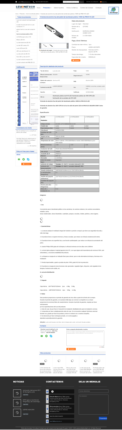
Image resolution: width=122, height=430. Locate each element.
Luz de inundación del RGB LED (24, 62)
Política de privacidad (26, 428)
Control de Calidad (86, 7)
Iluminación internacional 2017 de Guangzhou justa (32, 391)
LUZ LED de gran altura (22, 37)
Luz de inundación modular (23, 59)
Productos (46, 7)
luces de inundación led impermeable (25, 20)
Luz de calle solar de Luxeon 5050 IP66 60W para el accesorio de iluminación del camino (85, 370)
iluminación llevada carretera (83, 322)
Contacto (99, 7)
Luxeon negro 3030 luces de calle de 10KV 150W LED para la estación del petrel (59, 370)
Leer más (25, 394)
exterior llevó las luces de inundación (25, 29)
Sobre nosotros (59, 7)
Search (81, 2)
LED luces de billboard (22, 51)
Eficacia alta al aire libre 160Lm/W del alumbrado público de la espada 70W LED (71, 370)
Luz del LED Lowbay (21, 45)
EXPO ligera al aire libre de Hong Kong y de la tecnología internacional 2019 (31, 401)
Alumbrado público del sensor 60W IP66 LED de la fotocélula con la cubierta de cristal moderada (98, 371)
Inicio (38, 7)
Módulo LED (19, 39)
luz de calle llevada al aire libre (53, 322)
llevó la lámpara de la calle (68, 322)
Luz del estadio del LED (22, 42)
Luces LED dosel (20, 48)
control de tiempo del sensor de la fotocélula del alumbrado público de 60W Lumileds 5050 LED (45, 371)
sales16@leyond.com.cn (24, 2)
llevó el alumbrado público (32, 13)
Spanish (104, 2)
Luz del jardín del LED (21, 54)
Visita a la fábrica (72, 7)
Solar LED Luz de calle (22, 56)
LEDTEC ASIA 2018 (28, 409)
